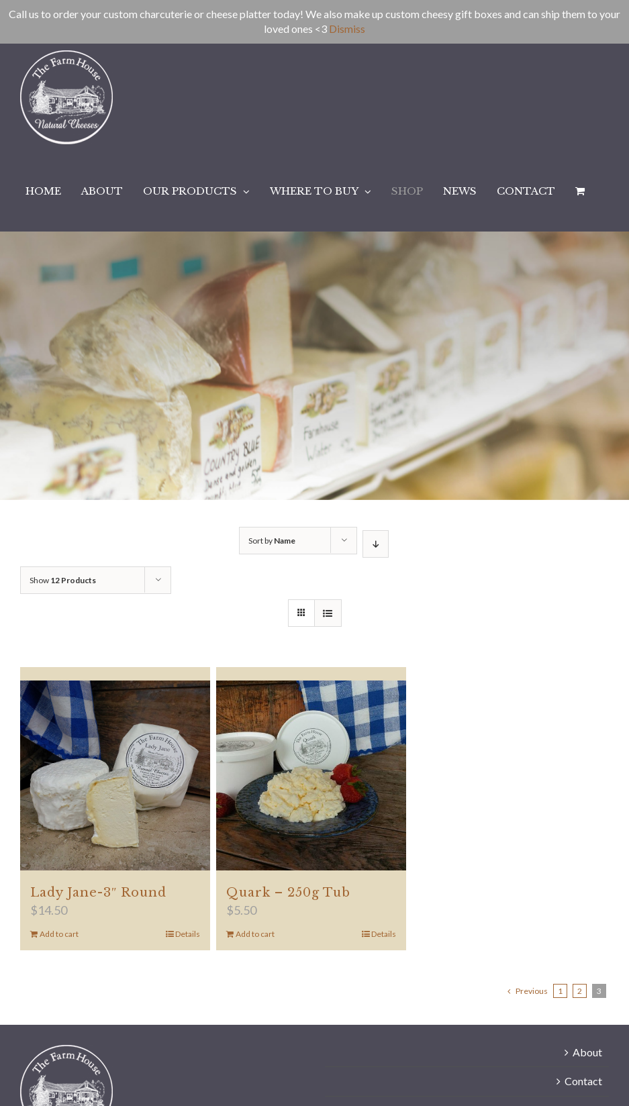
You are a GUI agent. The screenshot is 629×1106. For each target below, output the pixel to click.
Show (63, 580)
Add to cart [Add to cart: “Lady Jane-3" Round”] (59, 934)
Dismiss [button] (347, 28)
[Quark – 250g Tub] (311, 775)
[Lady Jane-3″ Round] (115, 775)
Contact (583, 1080)
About (587, 1052)
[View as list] (328, 613)
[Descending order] (375, 544)
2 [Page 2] (579, 991)
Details (187, 934)
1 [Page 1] (560, 991)
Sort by (271, 541)
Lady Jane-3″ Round (98, 892)
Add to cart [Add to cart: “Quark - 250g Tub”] (255, 934)
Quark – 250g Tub (288, 892)
